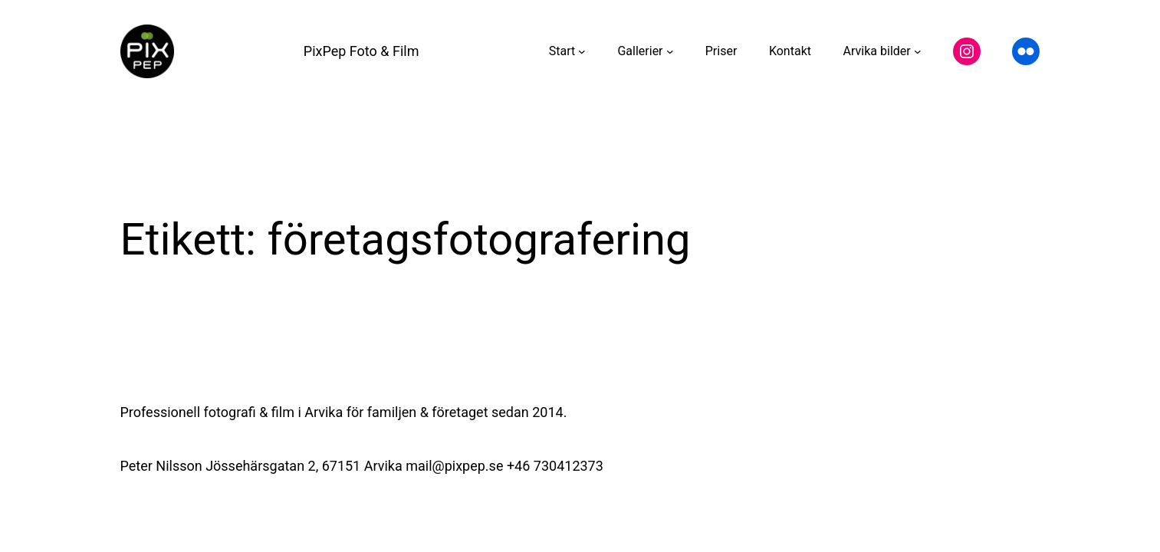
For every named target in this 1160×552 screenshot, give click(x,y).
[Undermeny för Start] (582, 51)
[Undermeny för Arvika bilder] (918, 51)
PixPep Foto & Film (361, 51)
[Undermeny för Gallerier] (670, 51)
